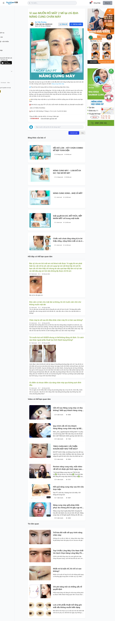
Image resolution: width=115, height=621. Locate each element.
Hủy (82, 133)
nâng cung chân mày (57, 84)
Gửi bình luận (73, 133)
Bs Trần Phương (40, 22)
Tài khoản (16, 85)
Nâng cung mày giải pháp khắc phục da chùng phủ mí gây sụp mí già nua (67, 506)
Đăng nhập (97, 3)
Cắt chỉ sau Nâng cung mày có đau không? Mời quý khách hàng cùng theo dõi (68, 409)
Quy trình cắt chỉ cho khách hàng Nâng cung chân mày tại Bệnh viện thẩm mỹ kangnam (68, 427)
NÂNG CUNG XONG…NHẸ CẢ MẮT (67, 193)
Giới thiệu (4, 85)
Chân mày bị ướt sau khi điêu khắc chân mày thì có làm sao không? (56, 320)
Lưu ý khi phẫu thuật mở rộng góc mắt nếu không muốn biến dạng (67, 606)
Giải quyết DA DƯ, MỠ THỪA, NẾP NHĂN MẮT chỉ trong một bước (67, 217)
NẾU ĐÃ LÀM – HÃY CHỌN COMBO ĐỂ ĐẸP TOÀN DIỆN (68, 149)
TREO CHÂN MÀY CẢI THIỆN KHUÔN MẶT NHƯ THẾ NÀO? (65, 447)
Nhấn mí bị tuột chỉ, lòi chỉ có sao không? (67, 570)
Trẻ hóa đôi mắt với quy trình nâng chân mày (67, 534)
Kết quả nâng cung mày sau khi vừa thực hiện (68, 488)
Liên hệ (10, 85)
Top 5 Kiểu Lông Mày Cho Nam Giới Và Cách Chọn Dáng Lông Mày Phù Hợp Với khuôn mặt (68, 552)
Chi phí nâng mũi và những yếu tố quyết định (67, 588)
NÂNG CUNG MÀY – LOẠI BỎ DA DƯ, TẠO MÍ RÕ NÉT (67, 172)
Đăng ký (107, 3)
